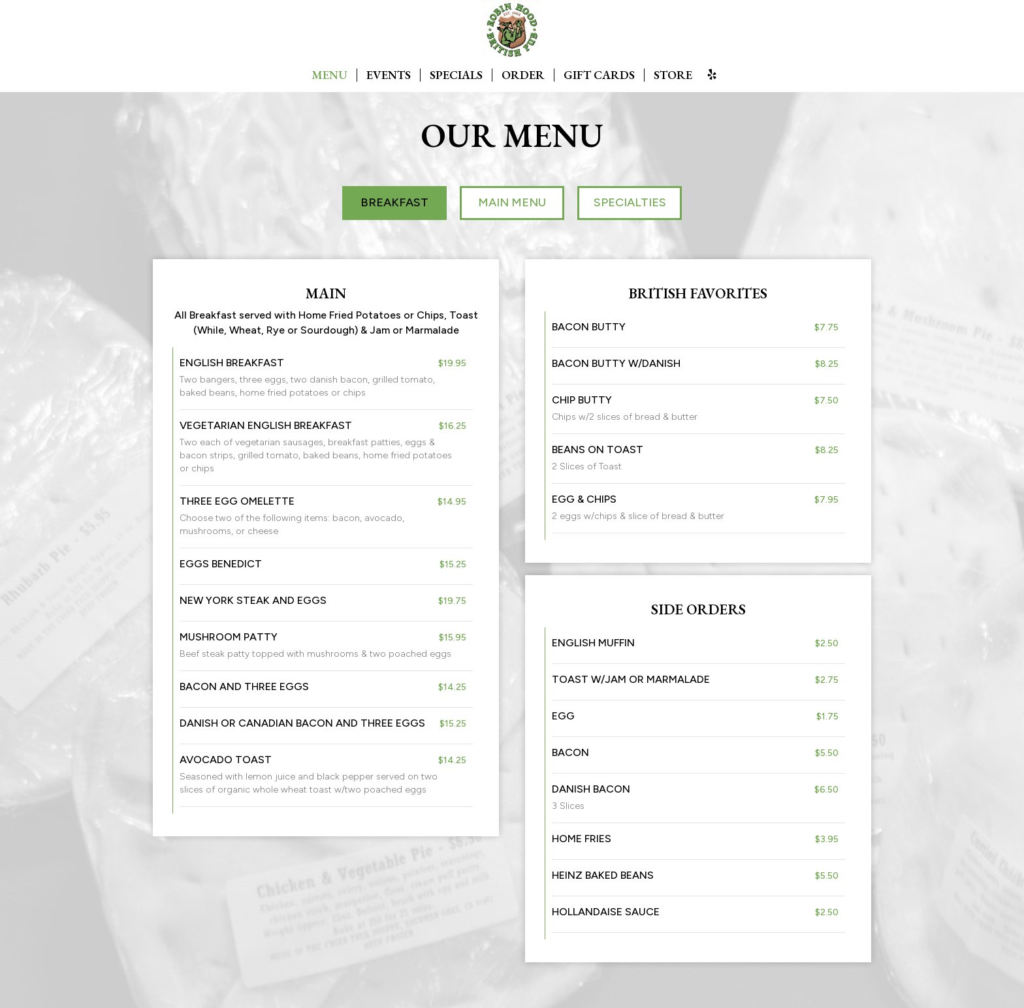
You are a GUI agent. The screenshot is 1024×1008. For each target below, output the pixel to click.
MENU (329, 75)
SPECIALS (456, 75)
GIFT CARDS (599, 75)
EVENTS (388, 75)
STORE (673, 75)
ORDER (523, 75)
